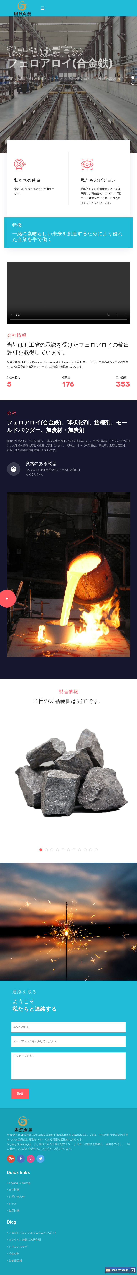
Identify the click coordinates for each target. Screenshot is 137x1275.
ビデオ (13, 1203)
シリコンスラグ (18, 1246)
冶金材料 (14, 1253)
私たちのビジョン (98, 180)
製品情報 (14, 1210)
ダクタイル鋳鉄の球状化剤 (25, 1239)
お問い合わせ (17, 1196)
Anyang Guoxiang (19, 1182)
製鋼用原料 (15, 1260)
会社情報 (14, 1189)
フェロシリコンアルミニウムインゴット (33, 1232)
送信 (20, 1093)
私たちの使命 (27, 180)
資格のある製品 (41, 463)
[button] (132, 77)
